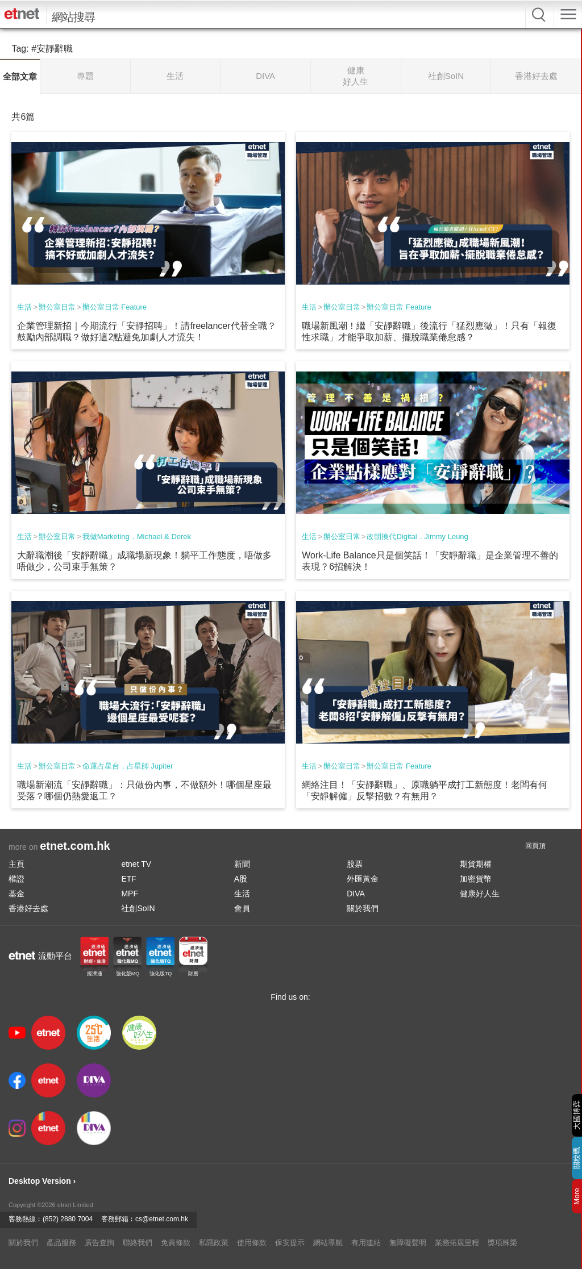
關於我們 (363, 908)
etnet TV (136, 864)
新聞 (242, 864)
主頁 (16, 864)
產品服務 (61, 1242)
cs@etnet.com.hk (161, 1219)
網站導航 (328, 1242)
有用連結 (366, 1242)
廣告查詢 (99, 1242)
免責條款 (175, 1242)
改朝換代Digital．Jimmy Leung (417, 536)
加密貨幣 (476, 878)
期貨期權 (476, 864)
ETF (128, 878)
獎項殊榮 (502, 1242)
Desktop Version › (42, 1180)
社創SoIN (138, 908)
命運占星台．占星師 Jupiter (127, 766)
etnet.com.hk (75, 846)
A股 (240, 878)
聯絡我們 (137, 1242)
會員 (242, 908)
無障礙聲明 (407, 1242)
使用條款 (252, 1242)
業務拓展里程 (457, 1242)
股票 (355, 864)
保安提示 (290, 1242)
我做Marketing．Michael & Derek (136, 536)
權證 (16, 878)
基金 (16, 893)
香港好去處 (28, 908)
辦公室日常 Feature (114, 307)
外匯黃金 (363, 878)
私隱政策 (213, 1242)
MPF (129, 893)
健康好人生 (480, 893)
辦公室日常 (57, 307)
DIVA (356, 893)
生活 (24, 307)
